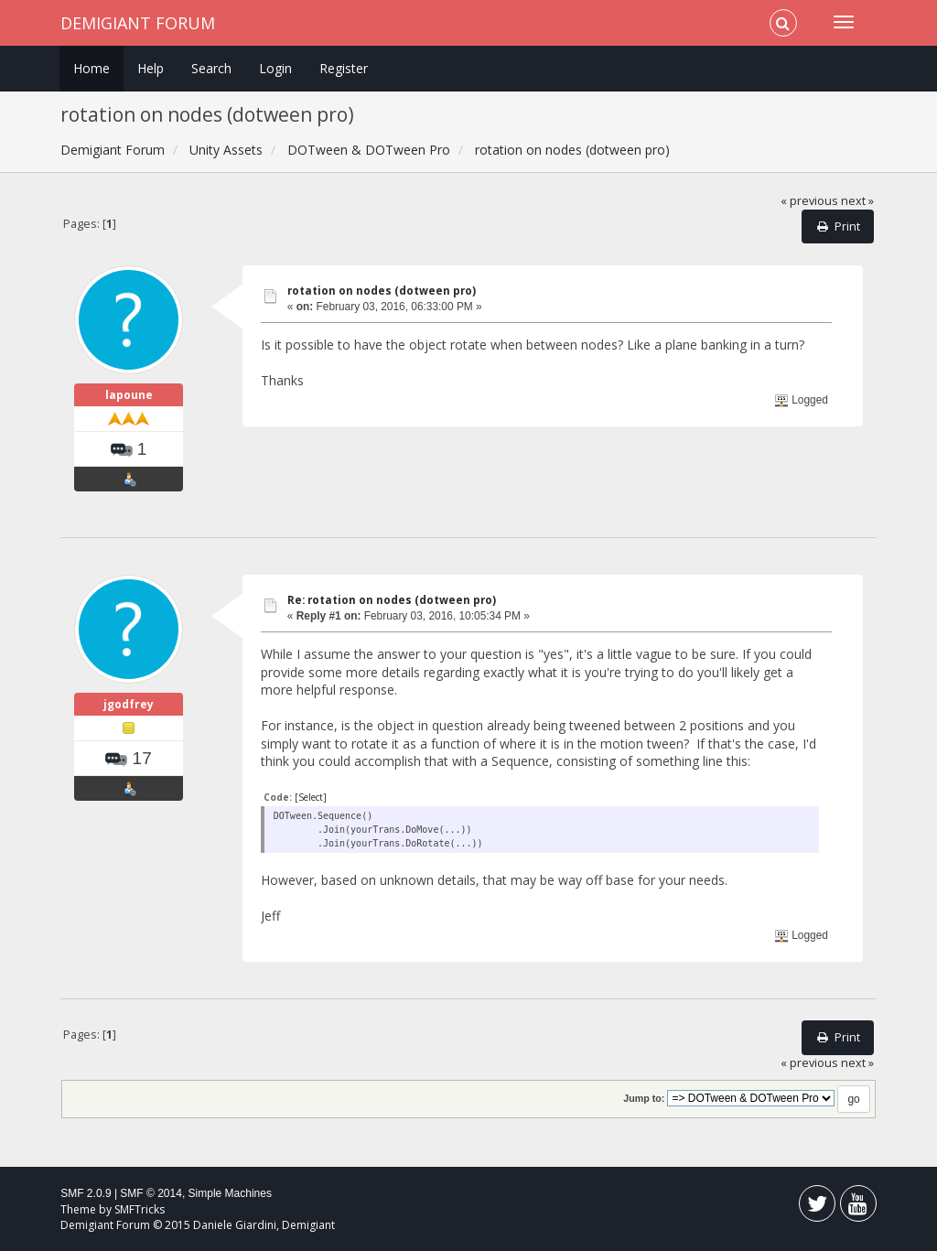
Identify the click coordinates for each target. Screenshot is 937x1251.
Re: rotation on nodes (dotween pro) (391, 600)
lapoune (129, 395)
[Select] (311, 797)
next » (857, 201)
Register (343, 68)
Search (211, 68)
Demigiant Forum (137, 23)
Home (91, 68)
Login (275, 68)
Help (150, 68)
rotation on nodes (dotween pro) (381, 290)
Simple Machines (230, 1193)
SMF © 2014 (151, 1193)
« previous (809, 201)
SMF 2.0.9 (85, 1193)
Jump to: (643, 1098)
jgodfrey (128, 704)
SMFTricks (139, 1209)
